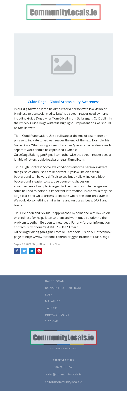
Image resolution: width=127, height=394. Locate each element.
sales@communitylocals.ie (63, 374)
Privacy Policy (57, 314)
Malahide (53, 301)
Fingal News (39, 244)
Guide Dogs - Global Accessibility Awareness (63, 102)
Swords (51, 308)
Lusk (49, 294)
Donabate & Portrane (63, 288)
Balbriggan (54, 281)
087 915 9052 (63, 367)
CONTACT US (63, 360)
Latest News (54, 244)
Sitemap (51, 321)
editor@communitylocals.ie (63, 382)
